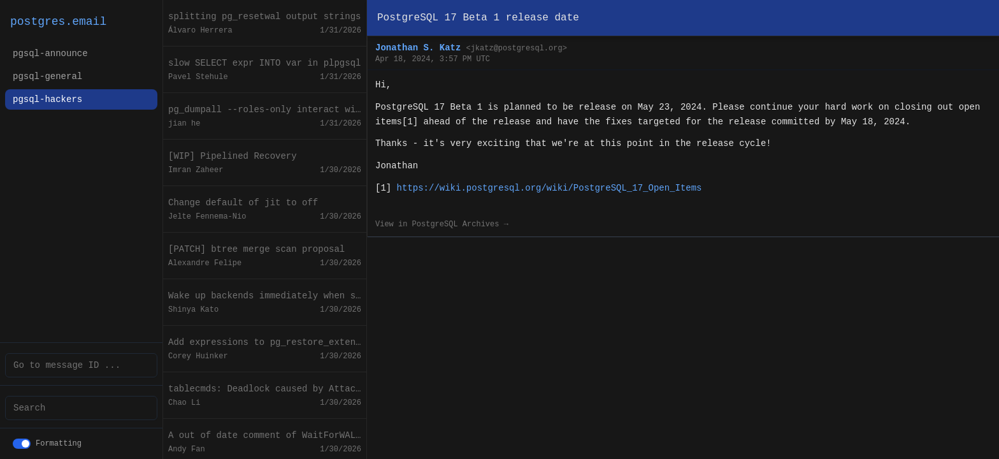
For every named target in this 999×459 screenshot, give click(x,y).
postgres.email (58, 21)
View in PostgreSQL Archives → (441, 224)
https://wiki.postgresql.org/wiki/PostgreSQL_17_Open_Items (549, 188)
